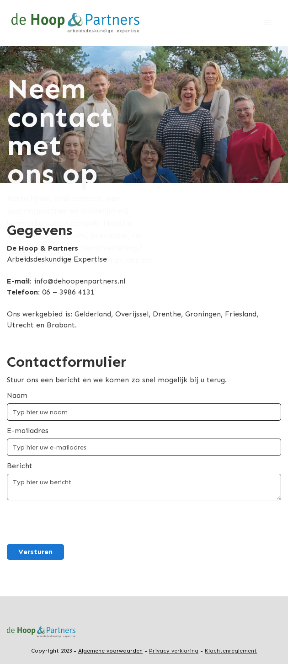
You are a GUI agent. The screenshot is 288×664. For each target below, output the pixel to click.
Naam (17, 395)
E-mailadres (27, 430)
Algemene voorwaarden (110, 651)
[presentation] (76, 523)
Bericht (19, 465)
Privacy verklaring (173, 651)
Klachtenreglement (231, 651)
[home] (73, 23)
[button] (267, 23)
